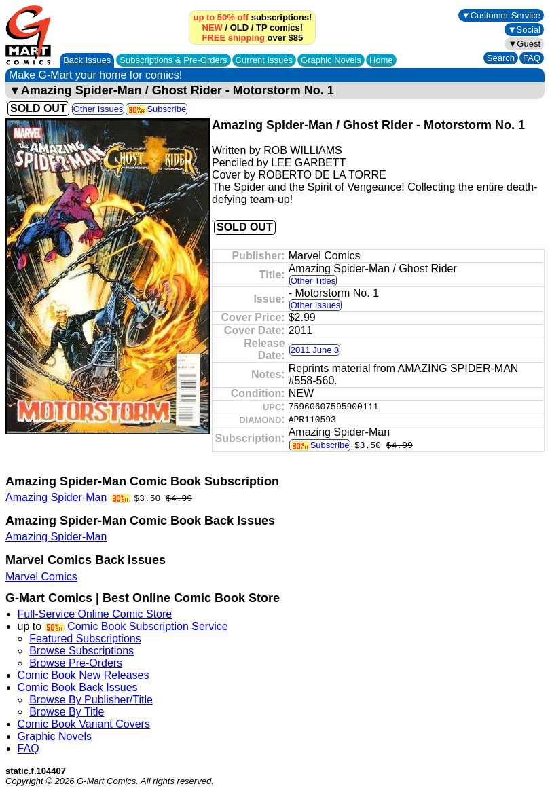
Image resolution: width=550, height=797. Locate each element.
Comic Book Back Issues (78, 687)
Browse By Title (66, 712)
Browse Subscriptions (81, 650)
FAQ (531, 58)
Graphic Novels (331, 60)
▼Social (524, 29)
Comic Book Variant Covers (84, 724)
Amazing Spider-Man (56, 497)
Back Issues (87, 60)
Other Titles (313, 281)
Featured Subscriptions (85, 638)
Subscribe (156, 109)
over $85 (252, 38)
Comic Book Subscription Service (147, 626)
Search (501, 58)
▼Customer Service (501, 15)
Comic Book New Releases (83, 675)
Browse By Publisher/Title (91, 699)
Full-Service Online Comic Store (95, 614)
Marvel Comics (41, 576)
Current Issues (264, 60)
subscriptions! (252, 17)
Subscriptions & (173, 60)
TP (261, 27)
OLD (239, 27)
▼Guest (524, 44)
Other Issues (98, 109)
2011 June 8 (315, 350)
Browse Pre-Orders (75, 663)
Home (381, 60)
